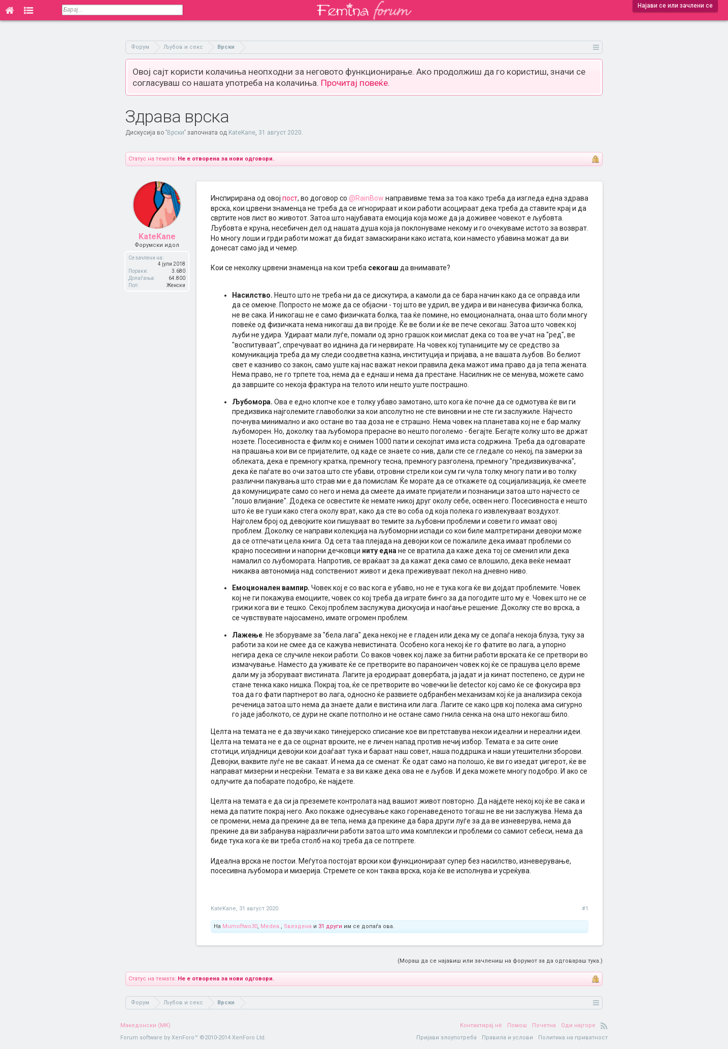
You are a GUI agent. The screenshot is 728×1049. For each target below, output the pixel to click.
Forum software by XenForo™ (193, 1037)
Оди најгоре (578, 1025)
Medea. (270, 926)
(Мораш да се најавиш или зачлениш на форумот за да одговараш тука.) (500, 961)
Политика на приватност (573, 1037)
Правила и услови (507, 1037)
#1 (585, 908)
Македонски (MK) (145, 1025)
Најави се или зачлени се (675, 5)
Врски (175, 132)
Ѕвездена (298, 926)
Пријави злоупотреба (446, 1037)
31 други (330, 926)
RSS (604, 1025)
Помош (517, 1025)
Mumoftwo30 (239, 926)
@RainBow (366, 198)
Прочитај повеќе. (355, 83)
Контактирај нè (481, 1025)
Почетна (544, 1025)
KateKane (241, 132)
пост (289, 198)
